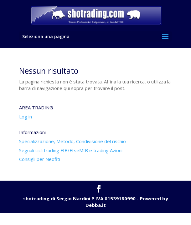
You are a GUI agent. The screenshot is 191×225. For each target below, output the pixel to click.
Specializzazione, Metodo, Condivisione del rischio (72, 141)
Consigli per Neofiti (39, 159)
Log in (25, 116)
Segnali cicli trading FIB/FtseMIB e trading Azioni (70, 150)
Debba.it (95, 205)
